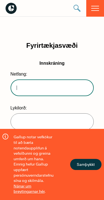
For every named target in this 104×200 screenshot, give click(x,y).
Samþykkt (86, 164)
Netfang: (19, 74)
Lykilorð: (19, 108)
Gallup (11, 8)
